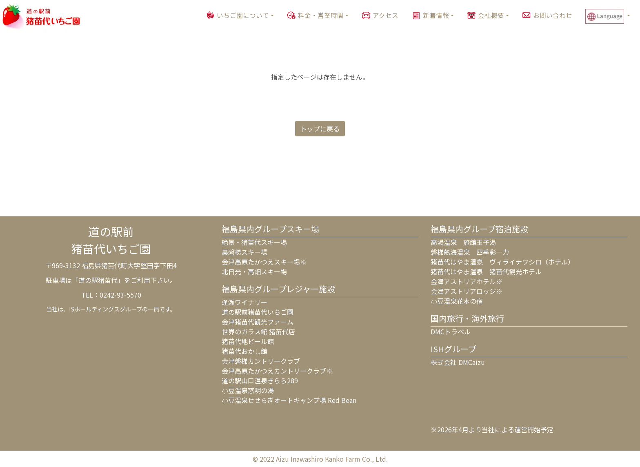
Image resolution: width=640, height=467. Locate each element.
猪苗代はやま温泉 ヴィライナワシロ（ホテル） (502, 262)
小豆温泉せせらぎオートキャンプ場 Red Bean (289, 400)
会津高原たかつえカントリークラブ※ (277, 371)
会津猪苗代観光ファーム (257, 322)
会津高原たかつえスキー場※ (264, 262)
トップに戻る (320, 128)
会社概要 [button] (491, 15)
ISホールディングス (94, 309)
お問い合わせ (552, 15)
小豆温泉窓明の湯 (248, 390)
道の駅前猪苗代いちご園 (257, 312)
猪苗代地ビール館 (248, 341)
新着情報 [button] (436, 15)
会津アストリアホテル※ (466, 281)
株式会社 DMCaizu (458, 362)
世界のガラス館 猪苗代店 (258, 331)
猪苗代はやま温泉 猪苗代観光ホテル (486, 271)
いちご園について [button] (243, 15)
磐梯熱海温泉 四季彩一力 (470, 252)
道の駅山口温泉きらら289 (260, 380)
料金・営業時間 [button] (321, 15)
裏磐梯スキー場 (244, 252)
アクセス (385, 15)
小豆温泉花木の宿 (457, 301)
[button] (611, 16)
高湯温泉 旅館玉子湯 (463, 242)
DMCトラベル (451, 331)
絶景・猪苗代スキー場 (254, 242)
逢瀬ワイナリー (244, 302)
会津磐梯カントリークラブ (261, 361)
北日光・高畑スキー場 (254, 271)
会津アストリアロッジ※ (466, 291)
